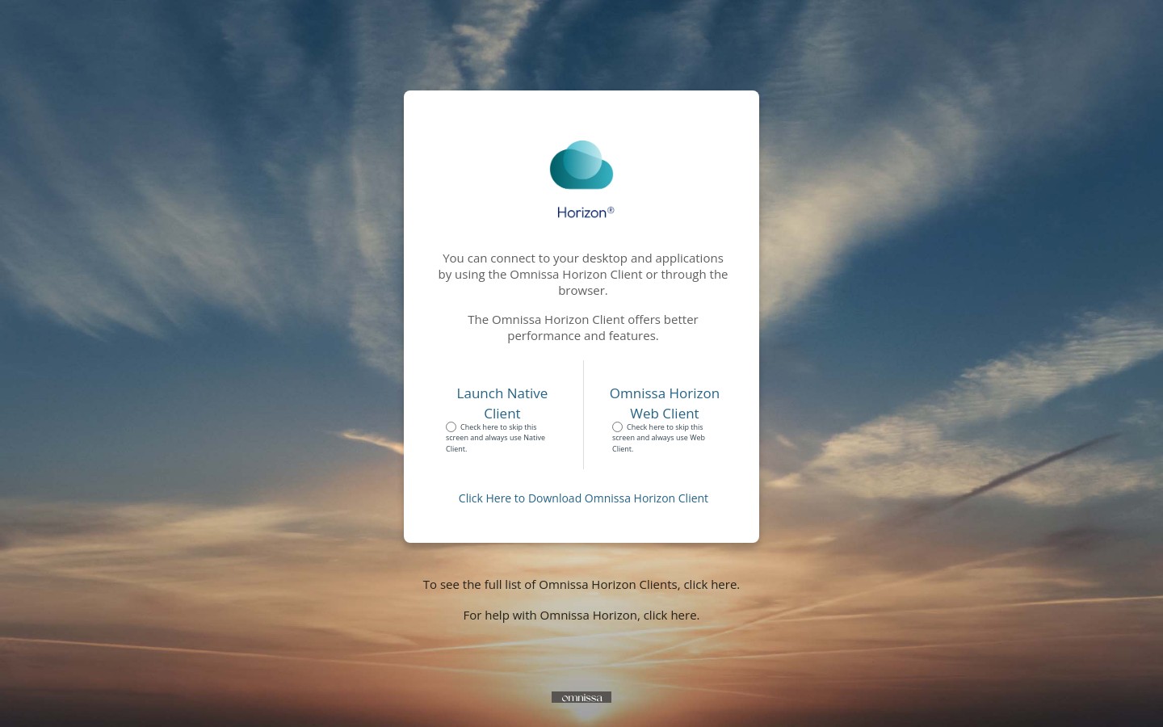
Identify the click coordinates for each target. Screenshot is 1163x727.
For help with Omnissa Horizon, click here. (581, 615)
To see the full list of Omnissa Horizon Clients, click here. (582, 584)
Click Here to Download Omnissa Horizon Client (583, 498)
